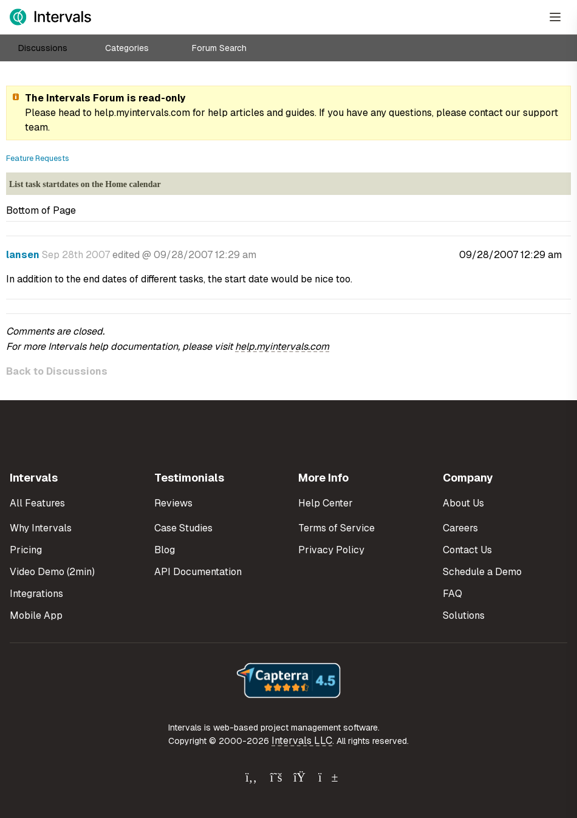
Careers (460, 528)
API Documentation (198, 571)
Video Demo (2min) (52, 571)
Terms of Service (336, 528)
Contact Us (467, 550)
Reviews (173, 503)
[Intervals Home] (50, 17)
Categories (127, 48)
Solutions (464, 615)
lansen (22, 254)
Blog (164, 550)
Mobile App (36, 615)
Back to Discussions (57, 371)
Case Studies (183, 528)
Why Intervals (41, 528)
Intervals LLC (301, 740)
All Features (37, 503)
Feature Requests (37, 158)
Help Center (325, 503)
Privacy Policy (331, 550)
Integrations (36, 593)
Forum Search (219, 48)
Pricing (26, 550)
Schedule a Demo (482, 571)
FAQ (452, 593)
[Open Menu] (555, 17)
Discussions (42, 48)
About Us (463, 503)
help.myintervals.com (142, 112)
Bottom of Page (41, 210)
